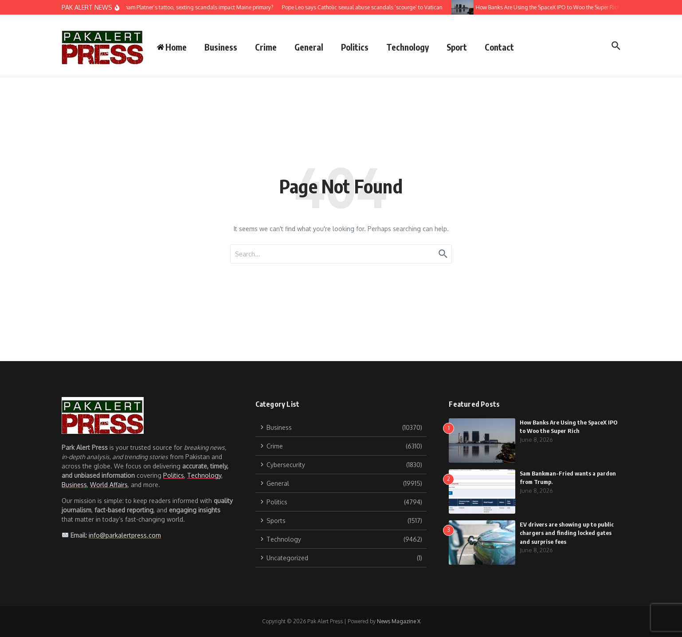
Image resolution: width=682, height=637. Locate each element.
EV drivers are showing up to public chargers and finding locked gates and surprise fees (567, 533)
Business (220, 47)
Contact (499, 47)
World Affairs (109, 484)
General (308, 47)
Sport (457, 47)
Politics (354, 47)
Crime (266, 47)
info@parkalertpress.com (125, 535)
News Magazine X (398, 621)
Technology (407, 47)
